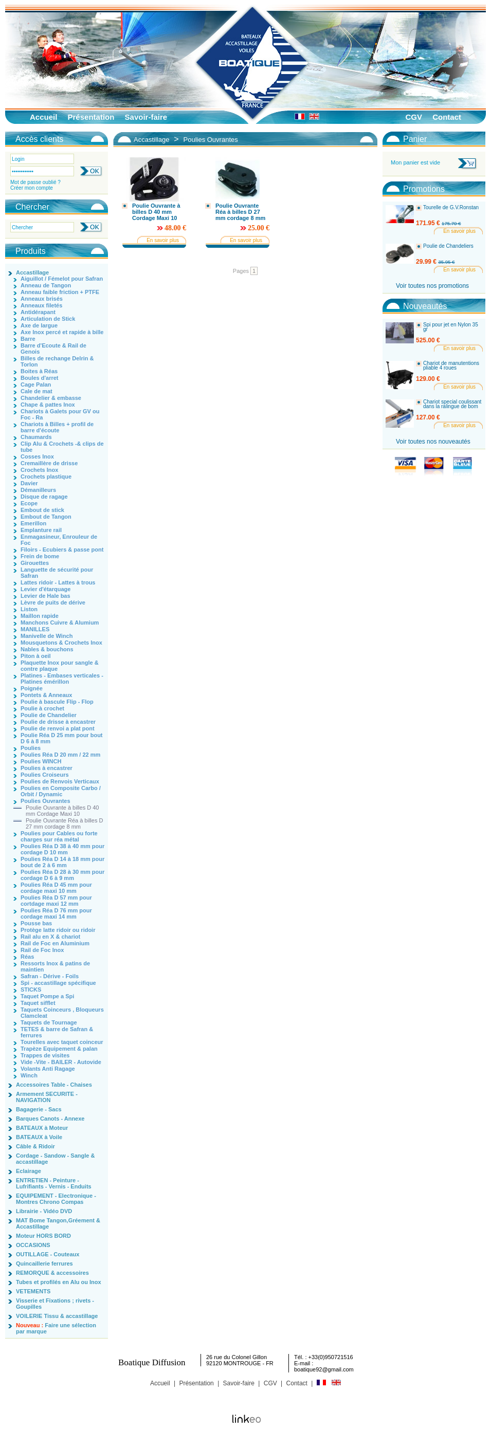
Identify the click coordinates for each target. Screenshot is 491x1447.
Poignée (32, 688)
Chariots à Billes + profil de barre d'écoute (57, 427)
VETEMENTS (33, 1291)
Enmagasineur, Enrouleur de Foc (59, 540)
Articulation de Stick (48, 319)
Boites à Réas (39, 371)
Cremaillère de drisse (49, 463)
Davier (29, 483)
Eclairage (28, 1171)
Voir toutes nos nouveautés (433, 441)
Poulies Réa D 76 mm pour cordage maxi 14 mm (56, 913)
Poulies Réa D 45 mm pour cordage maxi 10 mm (56, 888)
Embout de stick (42, 510)
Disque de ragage (44, 496)
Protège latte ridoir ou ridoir (58, 930)
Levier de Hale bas (45, 596)
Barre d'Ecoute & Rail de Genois (53, 348)
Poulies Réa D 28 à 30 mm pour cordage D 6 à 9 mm (62, 875)
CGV (413, 117)
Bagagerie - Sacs (39, 1109)
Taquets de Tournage (49, 1022)
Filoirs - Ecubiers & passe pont (62, 549)
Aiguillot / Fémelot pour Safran (62, 279)
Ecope (29, 503)
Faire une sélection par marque (56, 1328)
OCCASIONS (33, 1245)
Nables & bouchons (47, 649)
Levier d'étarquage (45, 589)
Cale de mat (36, 391)
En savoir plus (163, 240)
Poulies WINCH (41, 761)
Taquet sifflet (38, 1003)
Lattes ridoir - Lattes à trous (58, 582)
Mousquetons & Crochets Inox (61, 642)
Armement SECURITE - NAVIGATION (47, 1097)
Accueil (43, 117)
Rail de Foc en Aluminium (55, 943)
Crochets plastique (46, 476)
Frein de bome (40, 556)
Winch (29, 1075)
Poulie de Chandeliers (448, 246)
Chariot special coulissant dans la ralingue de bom (452, 404)
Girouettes (35, 563)
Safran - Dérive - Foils (50, 976)
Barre (28, 339)
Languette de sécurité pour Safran (57, 572)
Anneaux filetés (41, 305)
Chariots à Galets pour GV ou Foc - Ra (60, 414)
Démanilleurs (38, 490)
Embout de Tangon (46, 517)
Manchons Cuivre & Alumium (60, 622)
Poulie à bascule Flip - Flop (57, 702)
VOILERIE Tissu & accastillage (57, 1316)
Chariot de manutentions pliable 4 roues (451, 366)
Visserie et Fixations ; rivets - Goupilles (55, 1303)
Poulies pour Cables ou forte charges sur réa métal (59, 836)
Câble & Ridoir (35, 1146)
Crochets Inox (39, 470)
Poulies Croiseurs (45, 775)
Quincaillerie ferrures (44, 1263)
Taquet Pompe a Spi (47, 996)
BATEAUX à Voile (39, 1137)
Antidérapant (38, 312)
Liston (29, 609)
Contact (446, 117)
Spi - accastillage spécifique (58, 983)
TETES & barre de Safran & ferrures (57, 1032)
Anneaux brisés (42, 299)
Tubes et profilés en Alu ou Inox (58, 1282)
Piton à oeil (36, 656)
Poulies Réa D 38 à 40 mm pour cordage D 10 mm (62, 849)
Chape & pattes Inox (48, 404)
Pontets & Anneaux (46, 695)
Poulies (31, 748)
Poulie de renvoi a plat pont (58, 728)
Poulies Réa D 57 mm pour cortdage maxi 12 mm (56, 900)
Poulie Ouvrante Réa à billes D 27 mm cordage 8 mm (64, 823)
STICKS (31, 989)
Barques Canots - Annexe (50, 1118)
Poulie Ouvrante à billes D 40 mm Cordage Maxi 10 (62, 810)
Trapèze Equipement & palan (59, 1049)
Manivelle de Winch (46, 636)
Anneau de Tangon (46, 285)
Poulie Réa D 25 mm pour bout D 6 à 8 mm (62, 738)
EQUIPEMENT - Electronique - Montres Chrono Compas (56, 1199)
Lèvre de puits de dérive (53, 602)
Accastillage (32, 272)
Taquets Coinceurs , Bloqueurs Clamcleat (62, 1012)
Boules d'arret (40, 378)
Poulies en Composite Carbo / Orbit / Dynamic (61, 791)
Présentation (91, 117)
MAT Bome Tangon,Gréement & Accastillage (58, 1223)
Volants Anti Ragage (48, 1069)
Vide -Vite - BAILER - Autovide (61, 1062)
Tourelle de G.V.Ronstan (451, 207)
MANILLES (35, 629)
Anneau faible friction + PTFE (60, 292)
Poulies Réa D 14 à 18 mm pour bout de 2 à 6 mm (62, 862)
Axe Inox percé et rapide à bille (62, 332)
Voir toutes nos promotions (432, 285)
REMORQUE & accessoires (52, 1273)
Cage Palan (36, 384)
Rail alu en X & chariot (50, 936)
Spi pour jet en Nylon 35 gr (450, 327)
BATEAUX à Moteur (42, 1128)
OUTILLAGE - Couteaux (47, 1254)
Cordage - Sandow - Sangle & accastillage (55, 1158)
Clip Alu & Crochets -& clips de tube (62, 447)
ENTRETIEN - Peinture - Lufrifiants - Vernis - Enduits (54, 1183)
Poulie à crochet (42, 708)
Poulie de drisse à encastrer (58, 722)
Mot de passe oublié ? (35, 182)
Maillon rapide (40, 616)
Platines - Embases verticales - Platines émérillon (62, 678)
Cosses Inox (37, 456)
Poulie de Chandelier (49, 715)
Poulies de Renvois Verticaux (60, 781)
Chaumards (36, 437)
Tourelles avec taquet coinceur (62, 1042)
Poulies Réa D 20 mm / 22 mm (60, 755)
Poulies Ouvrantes (45, 801)
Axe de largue (39, 325)
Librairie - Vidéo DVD (44, 1211)
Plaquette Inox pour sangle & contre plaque (60, 666)
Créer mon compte (31, 188)
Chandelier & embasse (51, 398)
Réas (27, 957)
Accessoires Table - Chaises (54, 1085)
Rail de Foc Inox (42, 950)
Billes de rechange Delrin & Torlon (57, 361)
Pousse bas (36, 923)
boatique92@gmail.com (324, 1369)
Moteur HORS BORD (43, 1236)
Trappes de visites (45, 1055)
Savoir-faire (146, 117)
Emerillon (33, 523)
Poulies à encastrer (46, 768)
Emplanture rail (41, 530)
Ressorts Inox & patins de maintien (55, 966)
